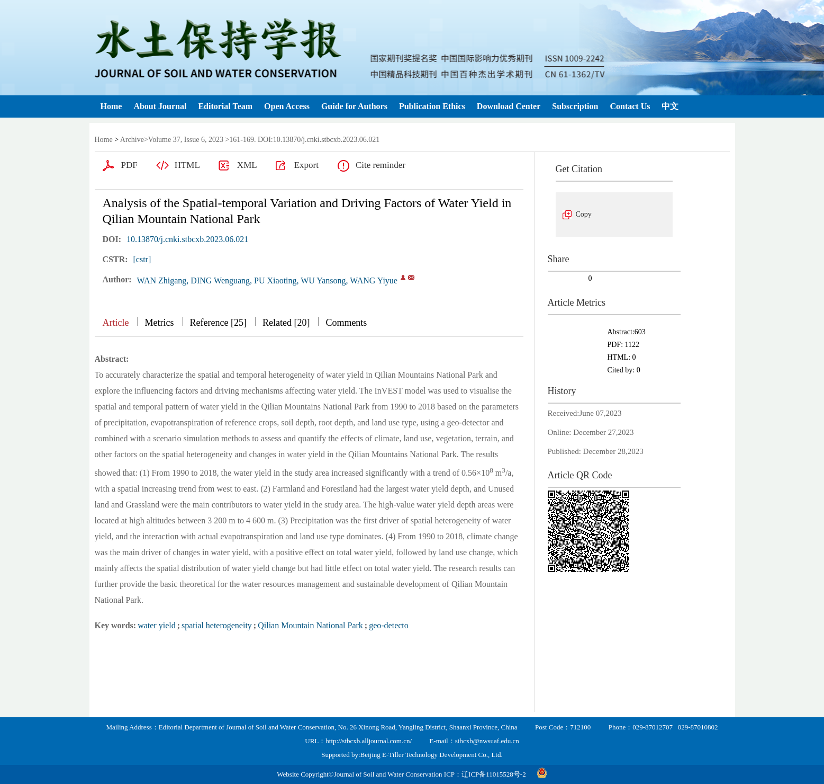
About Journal (159, 106)
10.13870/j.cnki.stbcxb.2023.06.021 (187, 239)
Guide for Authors (354, 106)
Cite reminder (380, 165)
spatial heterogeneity (217, 625)
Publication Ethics (432, 106)
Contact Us (630, 106)
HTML (187, 165)
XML (247, 165)
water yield (157, 625)
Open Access (287, 106)
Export (306, 165)
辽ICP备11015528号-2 (493, 774)
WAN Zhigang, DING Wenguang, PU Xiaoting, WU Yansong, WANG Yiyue (267, 280)
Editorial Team (225, 106)
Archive (132, 140)
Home (111, 106)
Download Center (508, 106)
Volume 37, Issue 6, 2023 (185, 140)
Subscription (575, 106)
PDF (129, 165)
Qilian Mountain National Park (310, 625)
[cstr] (142, 259)
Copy (584, 214)
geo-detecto (389, 625)
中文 (670, 106)
